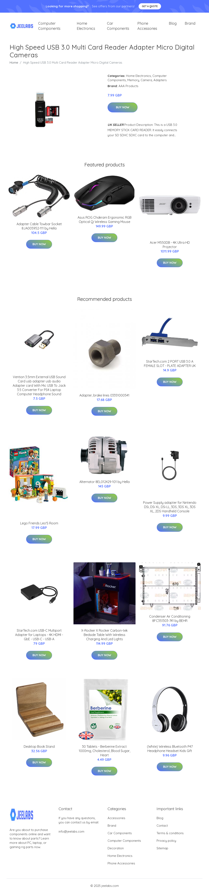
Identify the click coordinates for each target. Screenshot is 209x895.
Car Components (118, 27)
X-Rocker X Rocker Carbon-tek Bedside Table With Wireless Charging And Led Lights (104, 637)
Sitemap (162, 850)
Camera (146, 82)
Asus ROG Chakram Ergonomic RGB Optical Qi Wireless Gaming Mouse (104, 221)
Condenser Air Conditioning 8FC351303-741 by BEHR (169, 621)
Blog (173, 24)
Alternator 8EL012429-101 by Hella (104, 484)
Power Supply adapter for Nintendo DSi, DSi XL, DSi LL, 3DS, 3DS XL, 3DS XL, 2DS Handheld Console (169, 509)
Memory (133, 82)
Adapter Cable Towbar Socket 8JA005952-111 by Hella (39, 228)
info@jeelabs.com (71, 834)
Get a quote (150, 6)
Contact (162, 828)
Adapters (160, 82)
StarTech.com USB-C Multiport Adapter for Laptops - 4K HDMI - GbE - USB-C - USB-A (39, 637)
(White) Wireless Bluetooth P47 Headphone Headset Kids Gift (170, 751)
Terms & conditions (170, 835)
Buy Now (122, 109)
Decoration (116, 850)
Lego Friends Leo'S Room (39, 525)
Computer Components (49, 27)
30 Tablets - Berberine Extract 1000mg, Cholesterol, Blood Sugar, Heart (104, 753)
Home (14, 64)
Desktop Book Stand (39, 749)
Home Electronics (86, 27)
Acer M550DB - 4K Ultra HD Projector (170, 247)
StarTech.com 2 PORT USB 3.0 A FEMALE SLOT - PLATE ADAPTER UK (170, 366)
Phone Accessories (147, 27)
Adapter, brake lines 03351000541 (104, 397)
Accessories (116, 820)
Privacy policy (166, 843)
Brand (190, 24)
